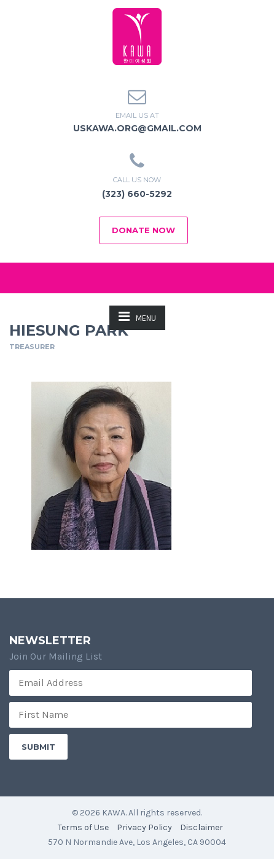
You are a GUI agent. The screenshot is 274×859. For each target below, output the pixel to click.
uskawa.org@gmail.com (137, 128)
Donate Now (143, 230)
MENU (137, 316)
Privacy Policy (144, 827)
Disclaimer (201, 827)
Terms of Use (83, 827)
